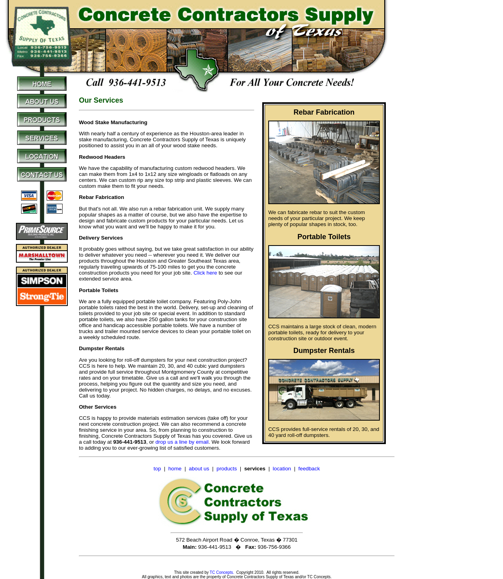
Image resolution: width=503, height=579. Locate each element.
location (282, 469)
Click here (205, 273)
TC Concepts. (222, 572)
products (226, 469)
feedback (309, 469)
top (157, 469)
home (174, 469)
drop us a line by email (181, 442)
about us (199, 469)
